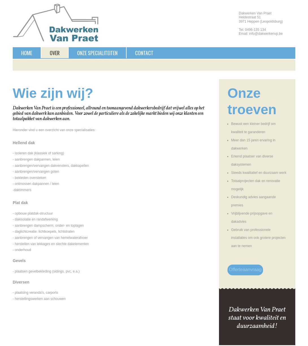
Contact (144, 53)
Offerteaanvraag (245, 269)
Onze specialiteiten (97, 53)
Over (55, 53)
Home (26, 53)
